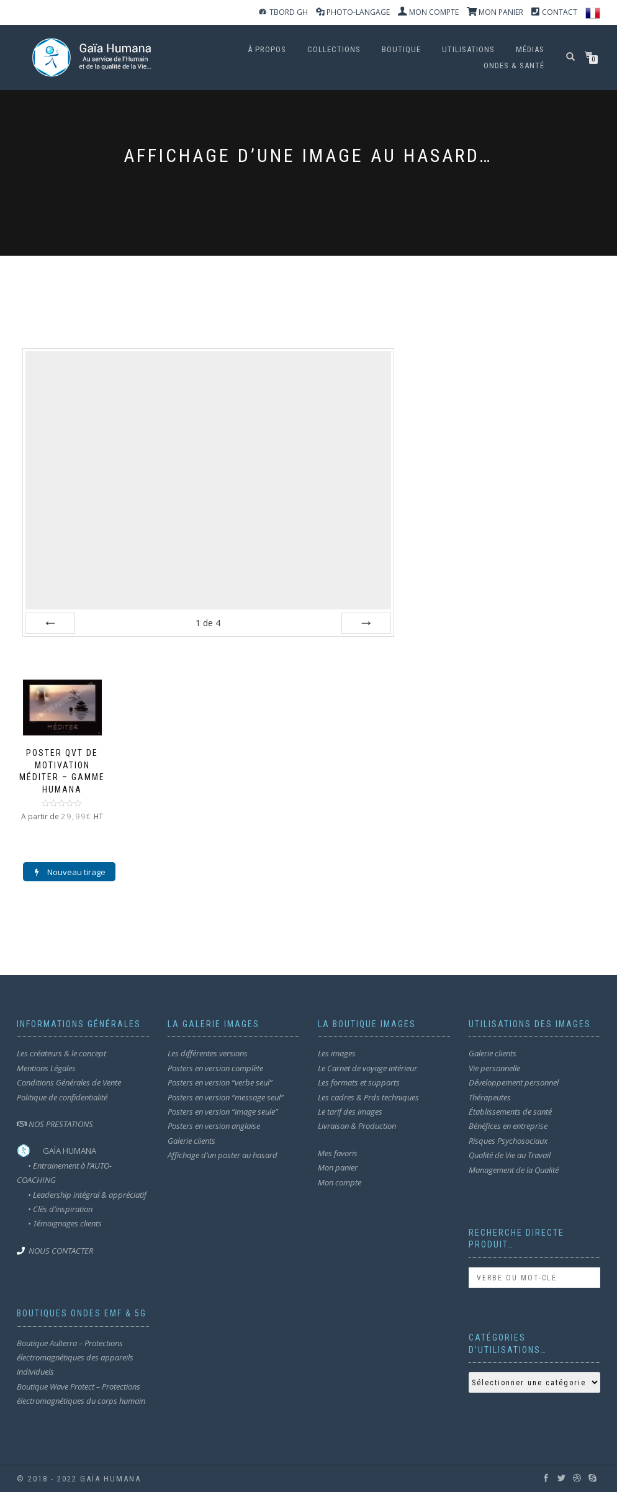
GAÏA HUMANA (69, 1151)
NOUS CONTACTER (61, 1250)
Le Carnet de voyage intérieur (367, 1068)
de (208, 623)
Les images (337, 1053)
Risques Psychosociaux (508, 1140)
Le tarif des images (350, 1111)
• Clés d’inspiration (54, 1209)
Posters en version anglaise (214, 1126)
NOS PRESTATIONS (55, 1124)
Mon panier (338, 1167)
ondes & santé (514, 65)
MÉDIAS (530, 49)
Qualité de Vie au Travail (510, 1155)
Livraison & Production (357, 1126)
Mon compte (339, 1182)
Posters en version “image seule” (223, 1111)
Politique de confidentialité (62, 1097)
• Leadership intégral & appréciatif (81, 1194)
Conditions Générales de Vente (69, 1082)
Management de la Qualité (514, 1169)
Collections (334, 49)
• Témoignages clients (65, 1223)
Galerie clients (191, 1140)
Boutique (401, 49)
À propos (267, 49)
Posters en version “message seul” (226, 1097)
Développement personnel (514, 1082)
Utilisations (468, 49)
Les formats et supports (359, 1082)
